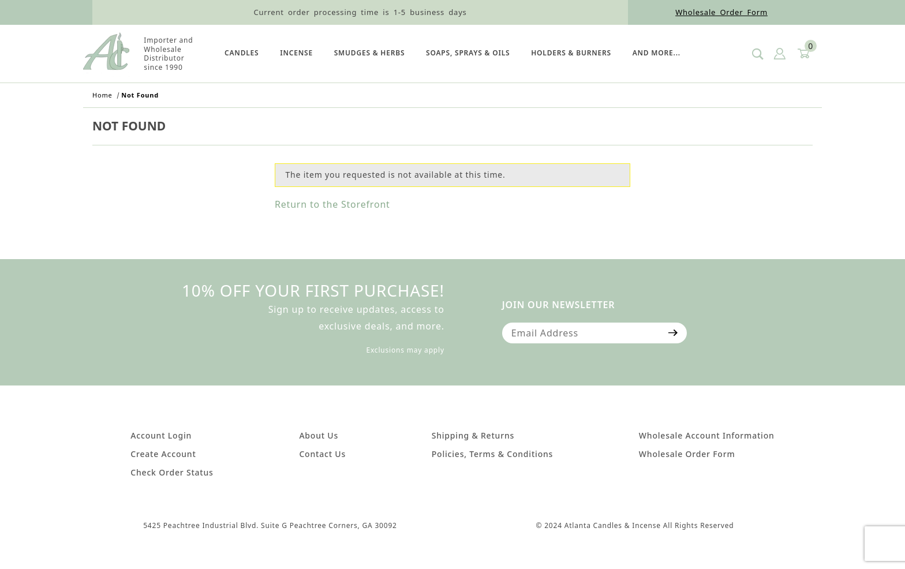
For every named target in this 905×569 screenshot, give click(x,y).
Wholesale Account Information (707, 435)
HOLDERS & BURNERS (571, 53)
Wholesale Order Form (721, 12)
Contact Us (322, 453)
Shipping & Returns (473, 435)
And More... (656, 53)
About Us (318, 435)
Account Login (161, 435)
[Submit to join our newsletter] (673, 333)
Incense (296, 53)
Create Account (163, 453)
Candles (242, 53)
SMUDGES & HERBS (369, 53)
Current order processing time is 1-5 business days (359, 12)
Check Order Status (171, 472)
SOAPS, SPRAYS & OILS (468, 53)
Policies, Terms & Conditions (492, 453)
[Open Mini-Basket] (803, 54)
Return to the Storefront (332, 204)
